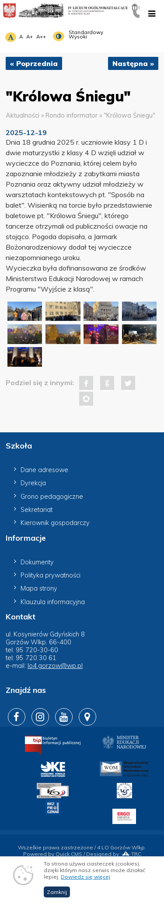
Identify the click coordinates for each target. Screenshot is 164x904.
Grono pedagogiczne (52, 497)
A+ (29, 36)
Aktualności (22, 115)
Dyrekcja (33, 483)
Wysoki (78, 36)
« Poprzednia (34, 63)
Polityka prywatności (50, 575)
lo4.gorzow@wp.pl (55, 666)
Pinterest (86, 399)
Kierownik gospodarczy (55, 523)
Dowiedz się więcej (85, 887)
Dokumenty (37, 562)
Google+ (107, 383)
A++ (41, 36)
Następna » (133, 63)
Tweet (128, 383)
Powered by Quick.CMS (52, 854)
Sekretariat (36, 510)
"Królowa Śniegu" (129, 115)
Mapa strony (39, 588)
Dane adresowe (44, 470)
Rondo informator (71, 115)
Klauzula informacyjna (53, 602)
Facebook (86, 383)
